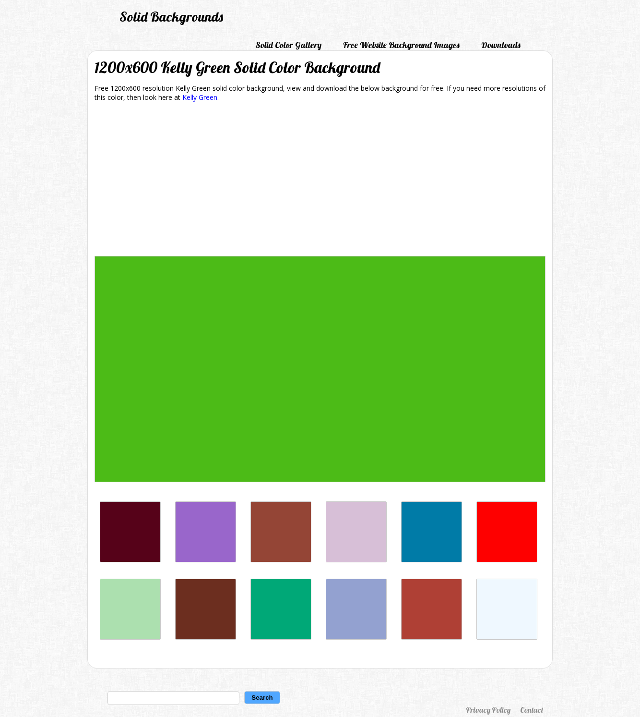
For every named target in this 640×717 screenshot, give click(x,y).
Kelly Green (199, 97)
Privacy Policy (488, 710)
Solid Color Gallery (288, 44)
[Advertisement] (320, 180)
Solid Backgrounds (171, 16)
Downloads (501, 44)
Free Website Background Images (401, 44)
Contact (531, 710)
